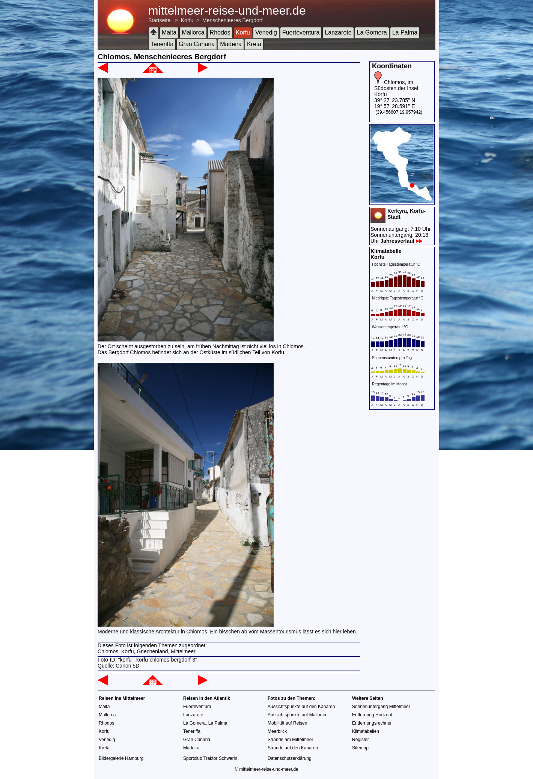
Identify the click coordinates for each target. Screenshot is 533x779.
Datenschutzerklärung (290, 758)
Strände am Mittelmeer (290, 739)
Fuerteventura (301, 32)
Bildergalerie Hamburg (121, 758)
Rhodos (220, 32)
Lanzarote (338, 32)
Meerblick (277, 731)
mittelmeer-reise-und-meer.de (227, 10)
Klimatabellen (365, 731)
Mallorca (193, 32)
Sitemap (360, 747)
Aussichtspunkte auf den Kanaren (301, 706)
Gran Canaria (197, 44)
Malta (169, 32)
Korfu (187, 20)
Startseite (159, 20)
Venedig (266, 32)
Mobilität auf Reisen (287, 723)
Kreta (254, 44)
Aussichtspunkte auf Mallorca (297, 714)
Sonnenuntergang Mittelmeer (381, 706)
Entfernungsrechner (371, 723)
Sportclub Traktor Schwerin (210, 758)
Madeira (231, 44)
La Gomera (372, 32)
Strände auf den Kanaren (293, 747)
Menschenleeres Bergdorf (232, 20)
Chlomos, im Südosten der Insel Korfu (396, 88)
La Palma (405, 32)
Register (360, 739)
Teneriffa (162, 44)
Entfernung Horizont (372, 714)
